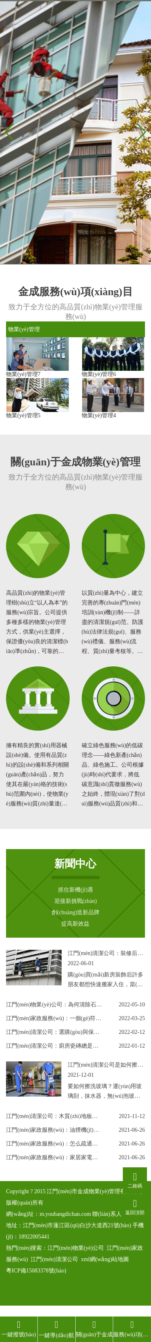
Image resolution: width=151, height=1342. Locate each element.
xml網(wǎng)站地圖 (105, 1259)
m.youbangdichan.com (65, 1214)
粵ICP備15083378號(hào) (36, 1271)
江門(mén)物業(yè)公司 (76, 1248)
